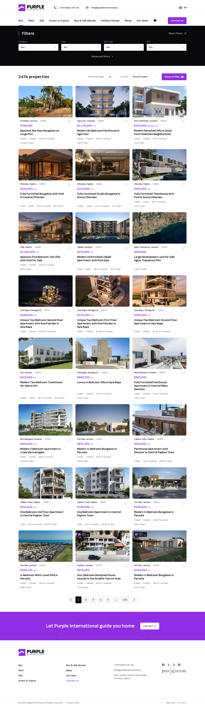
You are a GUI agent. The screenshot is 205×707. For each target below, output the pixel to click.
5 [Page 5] (108, 599)
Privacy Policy (72, 702)
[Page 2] (134, 599)
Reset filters (177, 33)
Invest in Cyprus (59, 20)
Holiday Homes (110, 20)
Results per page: (96, 76)
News (128, 20)
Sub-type (108, 41)
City (149, 41)
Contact (149, 625)
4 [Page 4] (100, 599)
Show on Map (174, 76)
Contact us (177, 20)
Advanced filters (102, 56)
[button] (38, 47)
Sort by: (124, 76)
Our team (142, 20)
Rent (31, 20)
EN (182, 7)
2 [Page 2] (86, 599)
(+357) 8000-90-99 (66, 7)
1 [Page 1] (78, 599)
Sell (42, 20)
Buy (21, 20)
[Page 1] (71, 599)
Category (23, 41)
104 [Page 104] (125, 599)
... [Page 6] (116, 599)
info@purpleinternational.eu (101, 7)
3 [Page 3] (93, 599)
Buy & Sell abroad (85, 20)
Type (63, 41)
